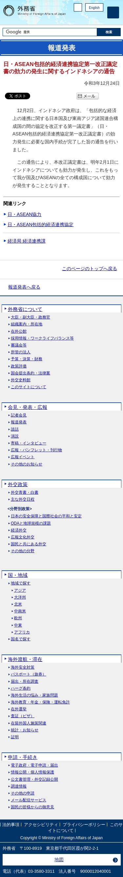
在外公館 (19, 331)
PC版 (78, 7)
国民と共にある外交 (28, 544)
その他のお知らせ (26, 464)
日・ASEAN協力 (24, 214)
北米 (18, 604)
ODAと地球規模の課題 (31, 523)
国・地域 (18, 575)
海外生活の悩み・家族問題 (34, 695)
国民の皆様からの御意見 (32, 807)
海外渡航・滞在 (25, 659)
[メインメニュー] (113, 12)
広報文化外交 (22, 537)
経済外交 (19, 530)
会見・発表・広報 (27, 407)
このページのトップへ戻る (89, 268)
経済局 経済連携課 (27, 241)
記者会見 (19, 415)
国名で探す (21, 639)
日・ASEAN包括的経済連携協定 (40, 224)
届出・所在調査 (24, 681)
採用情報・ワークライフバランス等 (42, 338)
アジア (20, 590)
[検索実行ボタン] (109, 32)
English (94, 8)
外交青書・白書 (24, 492)
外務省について (25, 309)
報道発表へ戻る (24, 287)
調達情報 (19, 786)
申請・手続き (22, 757)
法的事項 (10, 824)
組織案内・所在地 (26, 324)
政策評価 (19, 366)
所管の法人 (21, 352)
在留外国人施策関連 (28, 723)
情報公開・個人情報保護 (32, 772)
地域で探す (21, 583)
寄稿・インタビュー (28, 443)
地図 (59, 859)
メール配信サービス (28, 800)
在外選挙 (19, 709)
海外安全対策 (22, 667)
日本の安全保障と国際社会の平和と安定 (46, 516)
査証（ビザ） (22, 716)
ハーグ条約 (21, 688)
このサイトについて (28, 387)
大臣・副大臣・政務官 (30, 317)
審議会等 (19, 345)
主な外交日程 (22, 499)
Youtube (99, 18)
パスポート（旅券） (28, 674)
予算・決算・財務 (26, 359)
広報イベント (22, 457)
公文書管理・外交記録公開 (34, 779)
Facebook (82, 18)
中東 (18, 625)
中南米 (20, 611)
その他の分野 (22, 551)
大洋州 (20, 597)
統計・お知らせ (24, 730)
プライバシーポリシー (84, 824)
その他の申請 (22, 793)
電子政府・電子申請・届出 (34, 765)
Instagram (91, 18)
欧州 (18, 618)
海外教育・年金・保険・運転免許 (40, 702)
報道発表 (19, 422)
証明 (15, 737)
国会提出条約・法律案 (30, 373)
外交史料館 (21, 380)
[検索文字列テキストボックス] (50, 32)
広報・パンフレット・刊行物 (36, 450)
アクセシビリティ (41, 824)
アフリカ (22, 632)
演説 (15, 436)
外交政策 (18, 484)
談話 (15, 429)
